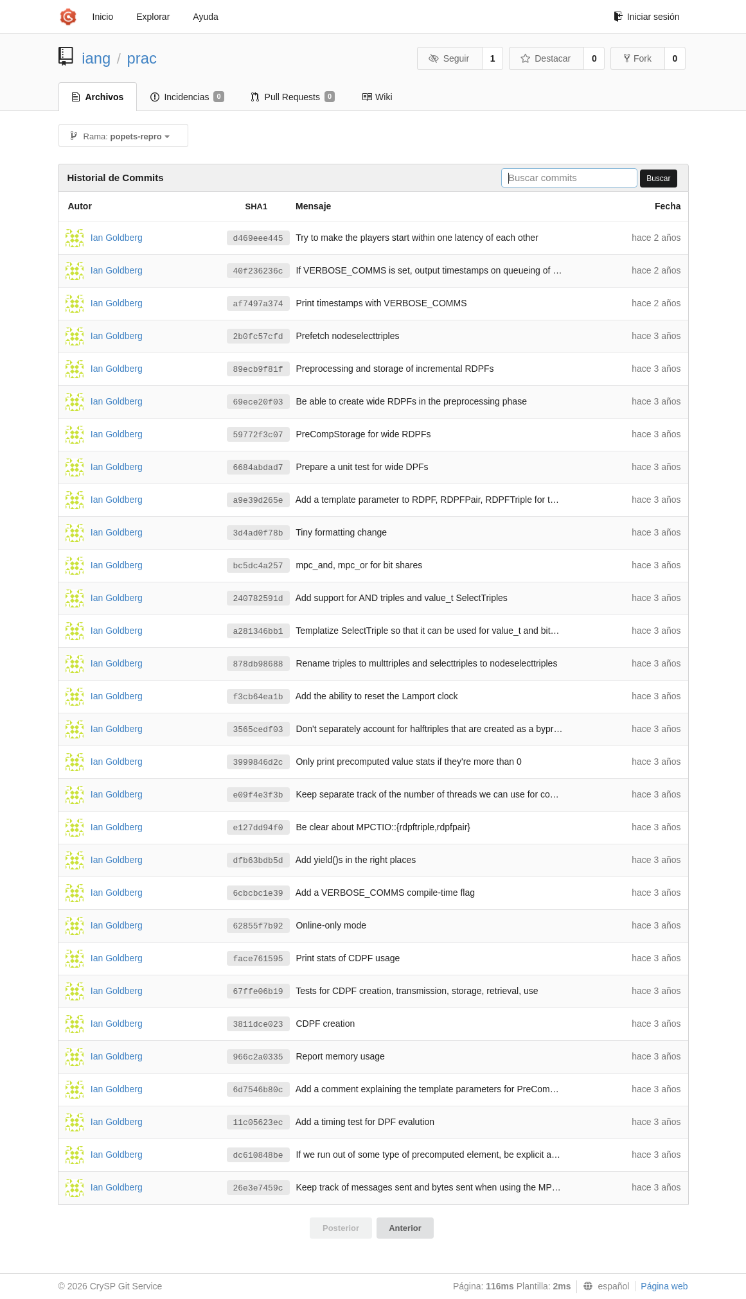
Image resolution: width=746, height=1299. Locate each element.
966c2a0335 (258, 1057)
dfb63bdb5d (258, 861)
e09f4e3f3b (258, 795)
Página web (664, 1286)
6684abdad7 (258, 468)
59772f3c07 (258, 435)
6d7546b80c (258, 1090)
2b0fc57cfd (258, 337)
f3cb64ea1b (258, 697)
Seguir (449, 58)
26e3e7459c (258, 1188)
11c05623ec (258, 1123)
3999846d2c (258, 762)
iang (96, 58)
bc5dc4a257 (258, 566)
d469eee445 (258, 238)
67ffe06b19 (258, 992)
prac (142, 58)
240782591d (258, 599)
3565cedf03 (258, 730)
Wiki (377, 97)
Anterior (405, 1228)
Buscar (658, 178)
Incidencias (187, 97)
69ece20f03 (258, 402)
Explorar (153, 17)
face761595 (258, 959)
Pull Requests (293, 97)
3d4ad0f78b (258, 533)
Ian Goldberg (117, 237)
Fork (638, 58)
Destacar (545, 58)
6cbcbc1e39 (258, 893)
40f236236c (258, 271)
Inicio (103, 17)
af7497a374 (258, 304)
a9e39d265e (258, 500)
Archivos (98, 97)
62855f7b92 (258, 926)
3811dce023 (258, 1024)
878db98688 (258, 664)
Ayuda (205, 17)
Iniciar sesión (647, 17)
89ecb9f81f (258, 369)
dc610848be (258, 1155)
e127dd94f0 (258, 828)
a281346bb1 (258, 631)
